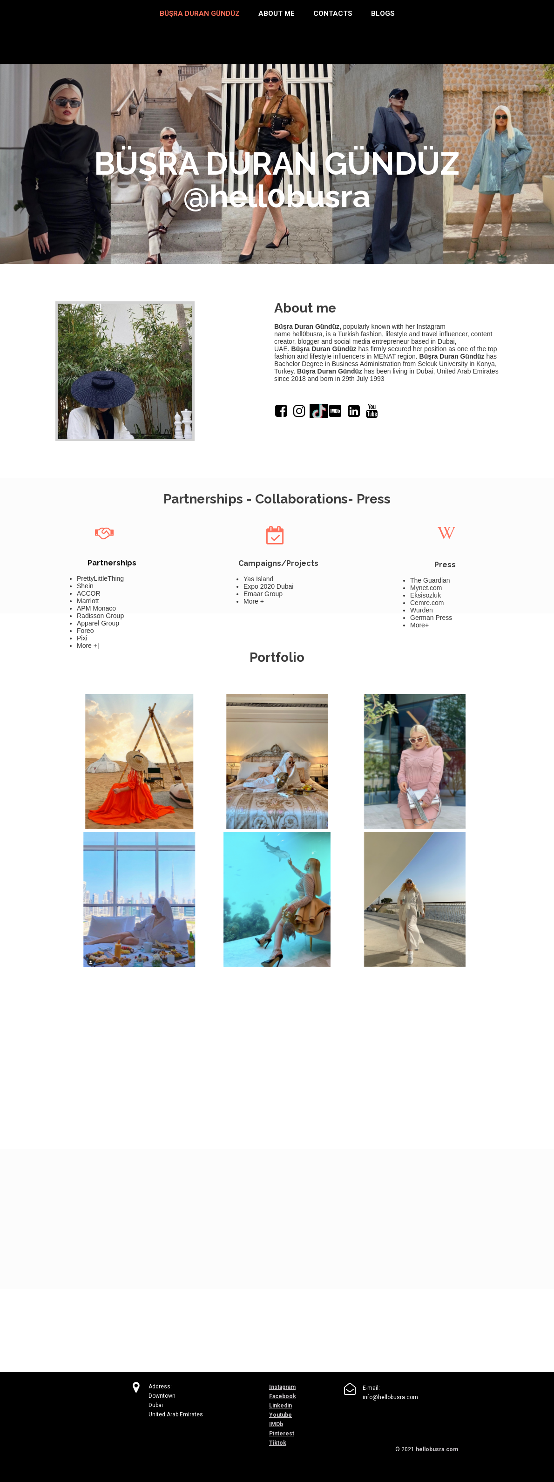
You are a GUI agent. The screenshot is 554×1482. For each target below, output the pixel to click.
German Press (431, 617)
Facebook (282, 1396)
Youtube (280, 1415)
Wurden (421, 610)
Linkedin (280, 1405)
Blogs (383, 13)
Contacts (332, 13)
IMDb (276, 1424)
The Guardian (430, 580)
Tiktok (277, 1443)
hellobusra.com (437, 1449)
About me (276, 13)
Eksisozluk (425, 595)
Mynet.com (426, 587)
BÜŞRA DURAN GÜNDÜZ (200, 13)
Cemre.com (427, 602)
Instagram (282, 1387)
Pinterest (281, 1433)
